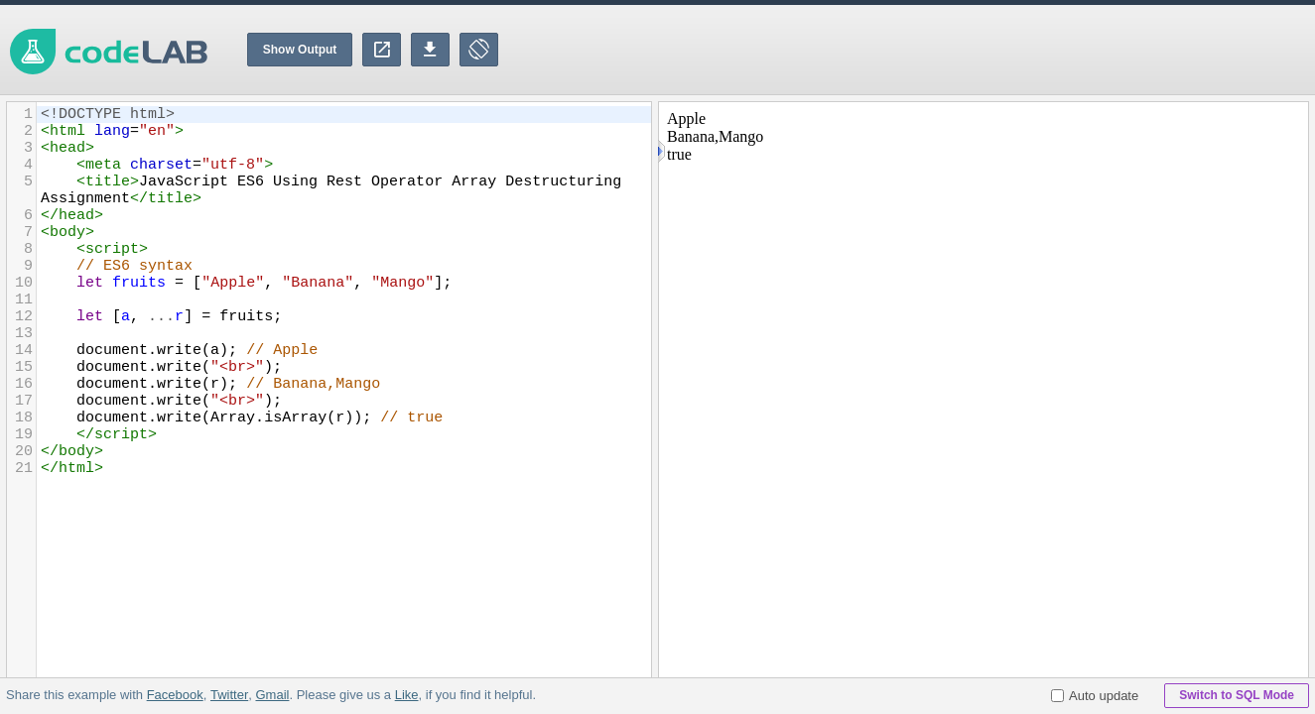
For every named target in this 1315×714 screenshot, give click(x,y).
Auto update (1094, 695)
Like (406, 694)
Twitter (229, 694)
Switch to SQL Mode (1236, 695)
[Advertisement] (953, 49)
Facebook (175, 694)
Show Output (300, 50)
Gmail (272, 694)
